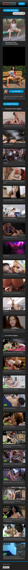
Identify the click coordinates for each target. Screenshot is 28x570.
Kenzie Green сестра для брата (12, 293)
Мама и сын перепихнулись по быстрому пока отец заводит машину (14, 557)
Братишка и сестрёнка (10, 330)
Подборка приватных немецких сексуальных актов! (12, 501)
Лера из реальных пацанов (11, 389)
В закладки (16, 91)
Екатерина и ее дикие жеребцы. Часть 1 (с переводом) (14, 520)
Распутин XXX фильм (9, 427)
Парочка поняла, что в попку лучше (13, 482)
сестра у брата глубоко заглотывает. (13, 200)
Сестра (8, 98)
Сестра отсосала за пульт (10, 237)
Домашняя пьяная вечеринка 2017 (13, 464)
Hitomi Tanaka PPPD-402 (10, 218)
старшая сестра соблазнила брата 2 (13, 125)
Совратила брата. (8, 144)
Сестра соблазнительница (11, 274)
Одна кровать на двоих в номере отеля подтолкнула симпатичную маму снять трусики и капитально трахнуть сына (14, 539)
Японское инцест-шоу (10, 408)
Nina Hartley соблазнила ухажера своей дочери (13, 446)
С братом (6, 311)
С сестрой (6, 256)
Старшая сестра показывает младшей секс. (14, 182)
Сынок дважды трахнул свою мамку (13, 352)
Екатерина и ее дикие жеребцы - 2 (13, 371)
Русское (13, 98)
